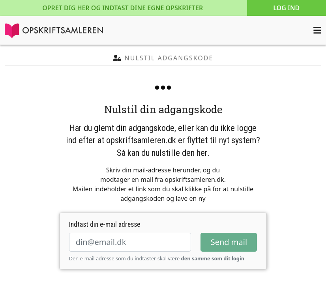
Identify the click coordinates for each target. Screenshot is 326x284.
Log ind (286, 8)
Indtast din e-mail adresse (104, 224)
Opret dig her (122, 8)
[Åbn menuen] (317, 30)
